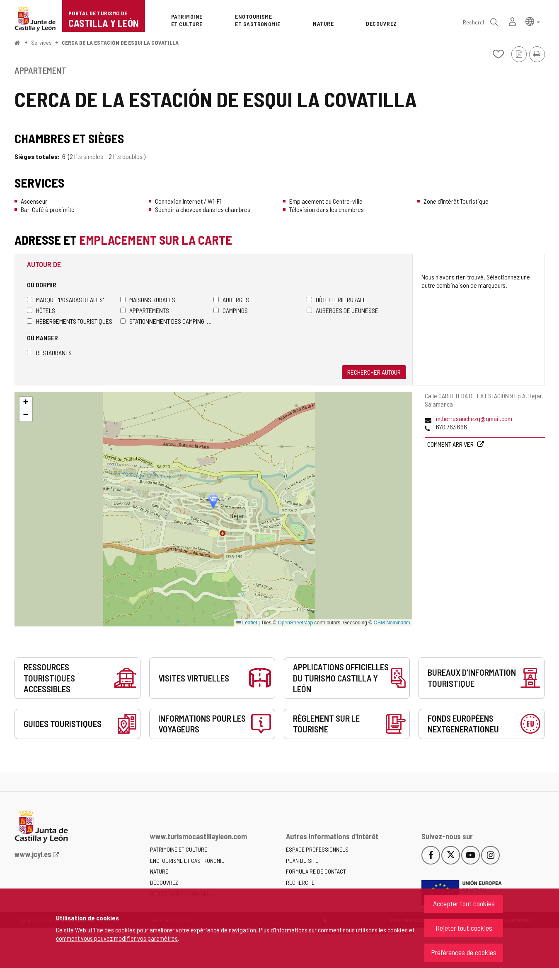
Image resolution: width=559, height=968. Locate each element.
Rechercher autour (374, 372)
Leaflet (246, 623)
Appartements (144, 310)
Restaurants (49, 352)
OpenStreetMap (295, 623)
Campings (230, 310)
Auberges (231, 299)
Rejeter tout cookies (464, 927)
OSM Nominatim (391, 623)
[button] (532, 21)
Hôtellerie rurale (336, 299)
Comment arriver (451, 444)
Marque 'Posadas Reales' (65, 299)
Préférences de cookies (463, 952)
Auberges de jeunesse (342, 310)
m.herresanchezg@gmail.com (474, 418)
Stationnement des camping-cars (166, 321)
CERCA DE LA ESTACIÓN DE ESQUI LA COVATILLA (120, 42)
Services (41, 42)
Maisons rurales (147, 299)
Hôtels (41, 310)
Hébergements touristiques (69, 321)
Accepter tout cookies (464, 903)
